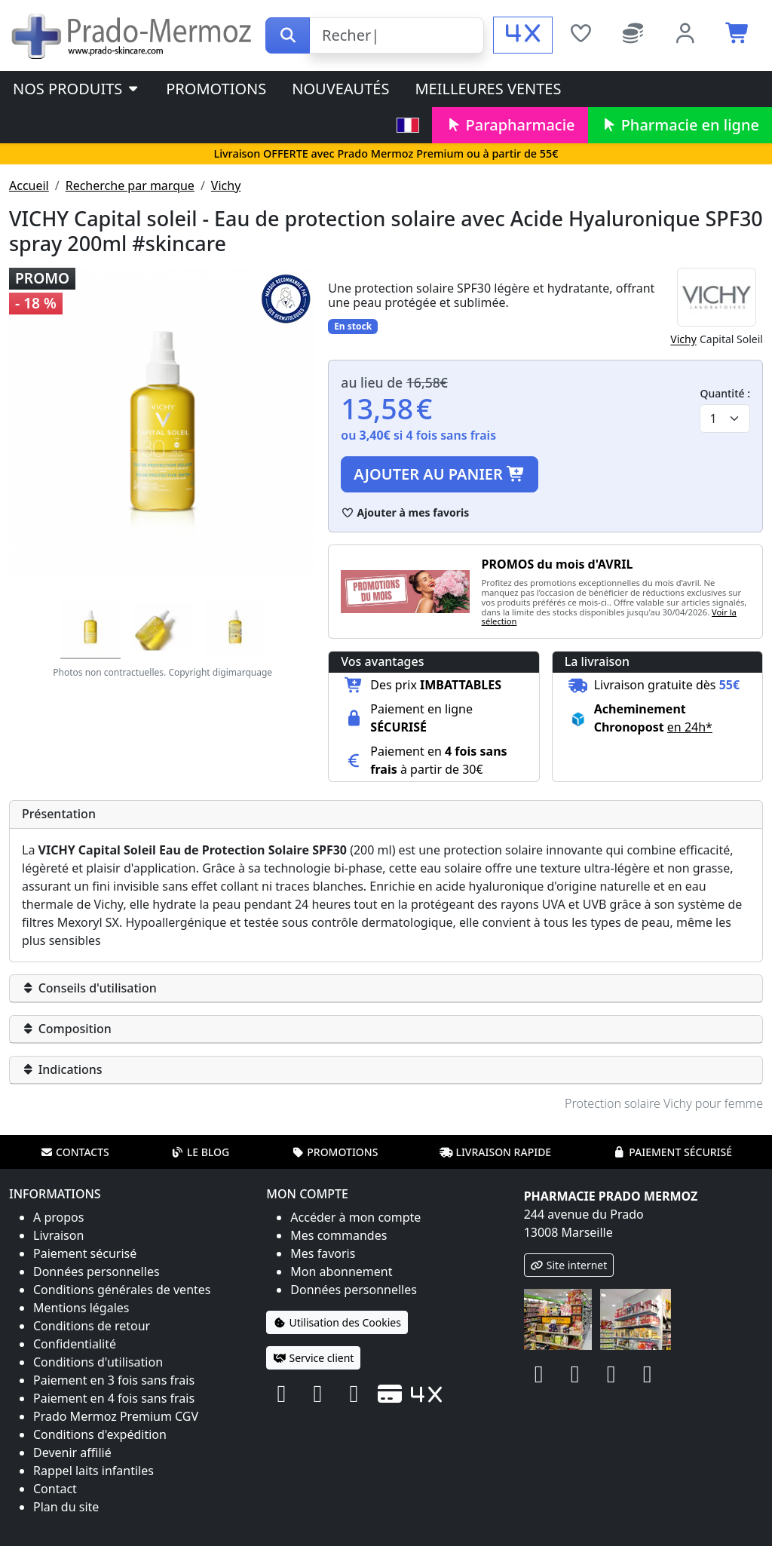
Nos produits (76, 88)
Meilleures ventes (488, 88)
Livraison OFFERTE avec (385, 153)
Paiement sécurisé (672, 1152)
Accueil (29, 185)
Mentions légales (81, 1307)
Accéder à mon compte (355, 1217)
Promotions (216, 88)
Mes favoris (322, 1253)
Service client (313, 1358)
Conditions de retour (91, 1325)
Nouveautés (340, 88)
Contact (55, 1488)
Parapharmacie (509, 125)
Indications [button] (62, 1069)
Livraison (58, 1235)
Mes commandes (338, 1235)
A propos (58, 1217)
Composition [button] (67, 1028)
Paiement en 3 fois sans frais (114, 1380)
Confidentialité (74, 1344)
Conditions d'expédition (100, 1434)
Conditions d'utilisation (98, 1362)
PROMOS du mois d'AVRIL (557, 564)
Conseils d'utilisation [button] (89, 988)
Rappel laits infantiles (93, 1470)
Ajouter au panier (439, 474)
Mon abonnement (341, 1271)
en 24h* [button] (689, 727)
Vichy (225, 185)
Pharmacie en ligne (680, 125)
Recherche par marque (130, 185)
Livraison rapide (495, 1152)
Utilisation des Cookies (337, 1322)
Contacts (74, 1152)
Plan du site (66, 1506)
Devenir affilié (72, 1452)
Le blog (200, 1152)
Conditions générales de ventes (122, 1289)
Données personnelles (96, 1271)
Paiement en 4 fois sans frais (114, 1398)
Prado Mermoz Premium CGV (115, 1416)
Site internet (569, 1265)
